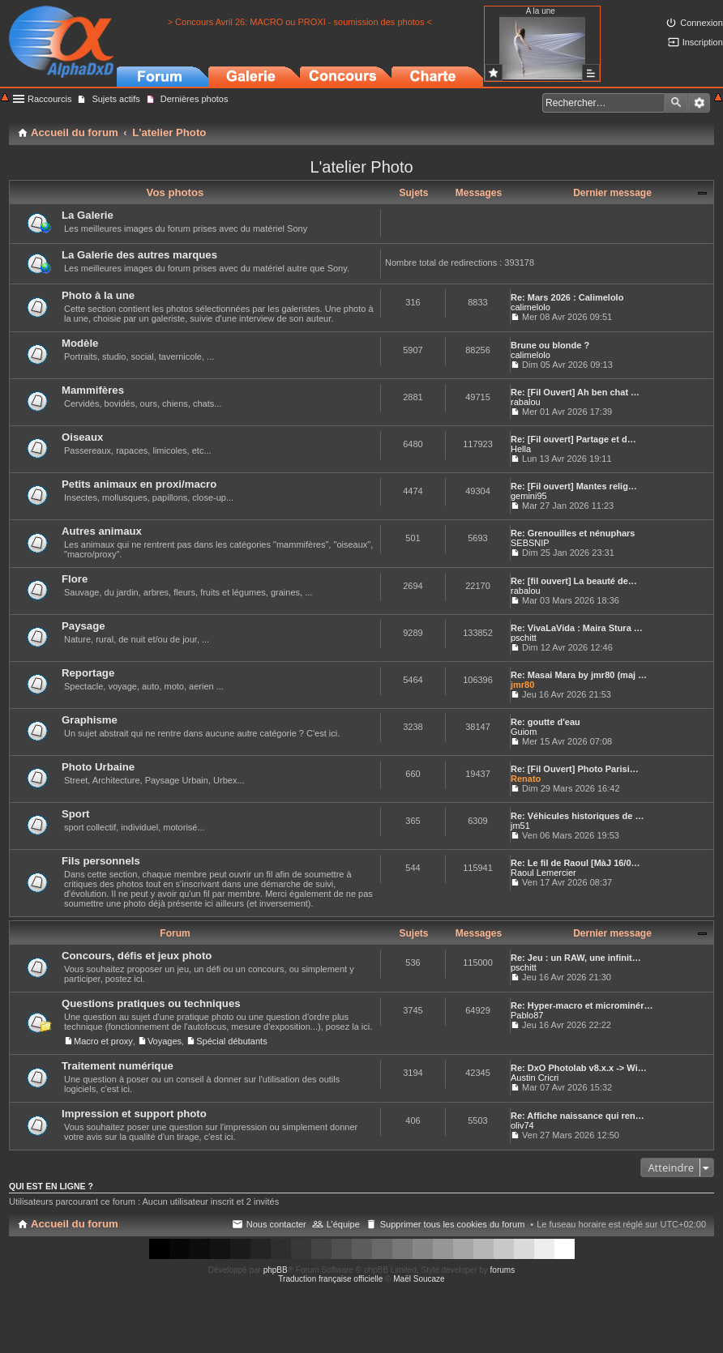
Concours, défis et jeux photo (137, 956)
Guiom (524, 731)
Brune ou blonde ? (550, 345)
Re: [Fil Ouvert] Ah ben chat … (575, 392)
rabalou (526, 402)
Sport (75, 814)
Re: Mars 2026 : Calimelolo (567, 297)
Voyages (165, 1041)
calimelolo (530, 307)
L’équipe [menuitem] (343, 1224)
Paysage (83, 626)
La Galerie (87, 215)
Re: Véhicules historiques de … (577, 816)
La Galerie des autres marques (139, 255)
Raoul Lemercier (543, 872)
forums (503, 1270)
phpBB (275, 1270)
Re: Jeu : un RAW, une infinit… (576, 957)
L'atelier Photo (361, 167)
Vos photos (175, 192)
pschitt (524, 637)
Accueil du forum (74, 1224)
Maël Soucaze (418, 1278)
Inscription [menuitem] (702, 42)
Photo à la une (98, 295)
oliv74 (522, 1125)
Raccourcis (49, 99)
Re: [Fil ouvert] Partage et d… (573, 439)
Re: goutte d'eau (545, 722)
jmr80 (522, 684)
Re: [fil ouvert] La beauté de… (574, 581)
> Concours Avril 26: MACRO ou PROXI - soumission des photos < (300, 22)
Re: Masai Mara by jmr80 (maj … (579, 675)
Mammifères (93, 390)
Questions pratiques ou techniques (151, 1003)
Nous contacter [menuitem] (276, 1224)
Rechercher (676, 103)
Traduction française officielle (330, 1278)
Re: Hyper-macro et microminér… (581, 1005)
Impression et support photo (134, 1114)
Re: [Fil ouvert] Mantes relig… (574, 486)
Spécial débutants (231, 1041)
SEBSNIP (530, 543)
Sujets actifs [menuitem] (115, 99)
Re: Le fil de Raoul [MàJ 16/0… (575, 863)
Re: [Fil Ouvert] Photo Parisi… (575, 769)
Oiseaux (82, 437)
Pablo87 (527, 1015)
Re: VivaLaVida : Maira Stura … (577, 628)
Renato (526, 778)
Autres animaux (102, 531)
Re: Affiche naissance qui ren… (577, 1115)
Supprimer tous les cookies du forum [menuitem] (452, 1224)
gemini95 (529, 496)
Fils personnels (101, 861)
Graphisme (90, 720)
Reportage (88, 673)
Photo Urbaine (98, 767)
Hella (521, 449)
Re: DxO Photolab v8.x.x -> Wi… (579, 1068)
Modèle (80, 343)
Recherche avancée (699, 103)
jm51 (520, 825)
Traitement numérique (117, 1066)
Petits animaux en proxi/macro (139, 484)
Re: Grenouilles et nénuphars (573, 533)
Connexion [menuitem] (701, 23)
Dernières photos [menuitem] (194, 99)
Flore (75, 579)
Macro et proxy (103, 1041)
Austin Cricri (534, 1077)
